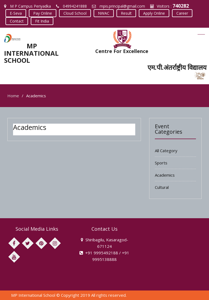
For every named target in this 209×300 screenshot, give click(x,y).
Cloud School (75, 13)
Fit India (42, 21)
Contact (17, 21)
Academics (165, 175)
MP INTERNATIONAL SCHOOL (31, 53)
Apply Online (154, 13)
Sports (161, 162)
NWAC (103, 13)
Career (182, 13)
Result (126, 13)
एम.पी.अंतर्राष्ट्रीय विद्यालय (177, 67)
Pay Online (42, 13)
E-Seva (16, 13)
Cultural (162, 187)
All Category (166, 150)
